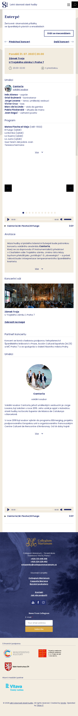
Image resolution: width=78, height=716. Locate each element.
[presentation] (8, 188)
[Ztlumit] (61, 219)
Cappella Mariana (39, 581)
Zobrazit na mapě (15, 322)
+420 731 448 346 (39, 559)
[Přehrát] (8, 219)
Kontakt (39, 592)
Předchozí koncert (19, 41)
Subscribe (39, 629)
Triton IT (40, 705)
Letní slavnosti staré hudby (21, 703)
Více (37, 152)
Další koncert (61, 41)
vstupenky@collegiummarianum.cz (39, 564)
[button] (23, 213)
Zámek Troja (16, 58)
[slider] (35, 219)
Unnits (63, 703)
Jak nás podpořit (39, 595)
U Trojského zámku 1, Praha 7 (26, 62)
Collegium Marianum (39, 578)
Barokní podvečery (39, 584)
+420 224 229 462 (39, 561)
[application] (39, 219)
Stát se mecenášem (58, 33)
